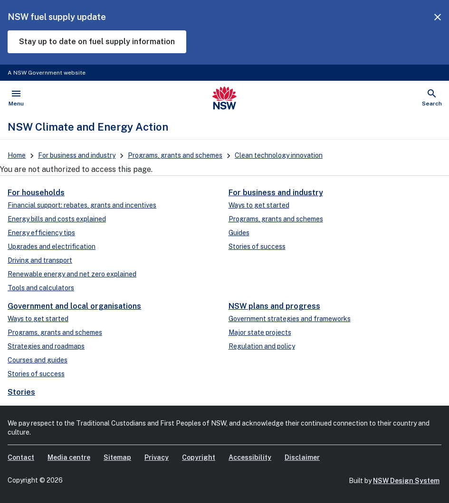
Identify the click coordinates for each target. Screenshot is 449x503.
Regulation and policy (262, 346)
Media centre (69, 457)
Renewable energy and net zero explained (72, 274)
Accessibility (250, 457)
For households (36, 192)
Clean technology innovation (279, 155)
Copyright (198, 457)
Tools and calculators (41, 288)
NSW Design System (406, 480)
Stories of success (257, 246)
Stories (21, 392)
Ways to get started (259, 205)
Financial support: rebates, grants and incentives (82, 205)
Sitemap (117, 457)
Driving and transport (40, 260)
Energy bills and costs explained (57, 219)
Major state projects (260, 332)
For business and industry (76, 155)
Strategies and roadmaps (46, 346)
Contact (21, 457)
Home (17, 155)
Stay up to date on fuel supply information (97, 41)
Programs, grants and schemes (175, 155)
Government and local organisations (74, 306)
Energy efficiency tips (41, 233)
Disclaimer (302, 457)
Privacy (156, 457)
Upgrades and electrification (52, 246)
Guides (239, 233)
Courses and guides (37, 360)
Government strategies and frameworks (290, 319)
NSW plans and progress (274, 306)
